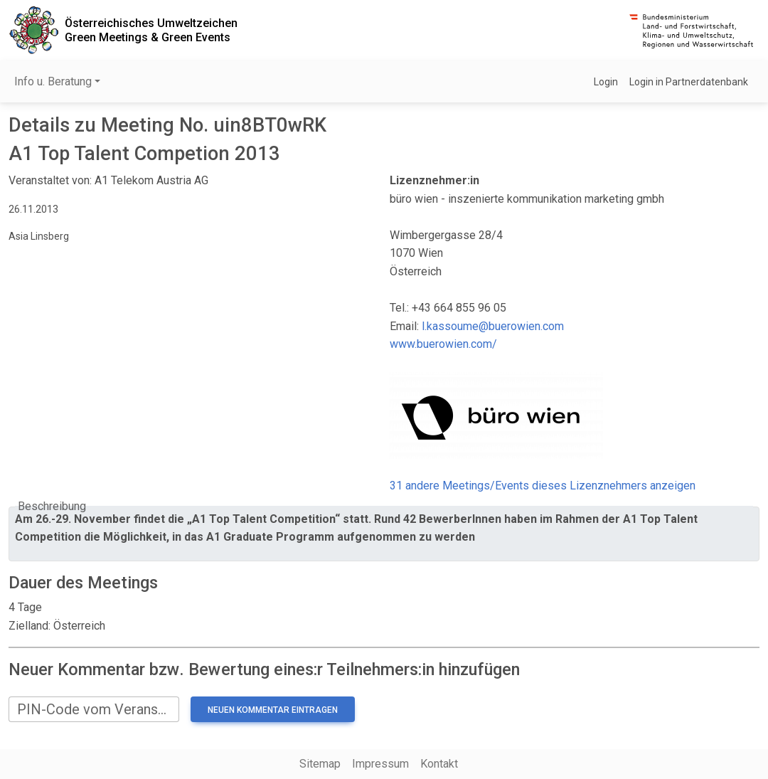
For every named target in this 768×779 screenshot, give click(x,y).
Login (606, 82)
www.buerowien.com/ (443, 344)
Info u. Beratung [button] (53, 81)
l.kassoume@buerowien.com (493, 326)
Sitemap (320, 763)
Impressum (380, 763)
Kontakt (439, 763)
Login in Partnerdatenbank (688, 82)
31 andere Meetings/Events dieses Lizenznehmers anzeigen (542, 485)
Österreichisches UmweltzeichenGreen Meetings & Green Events (151, 29)
